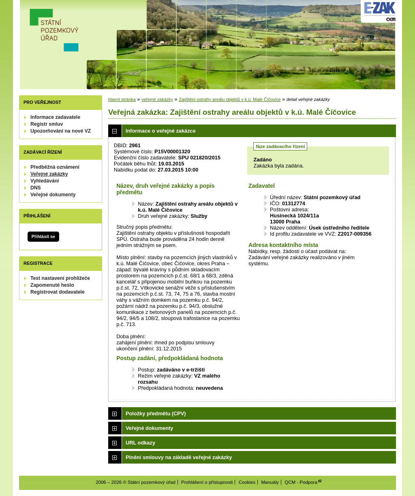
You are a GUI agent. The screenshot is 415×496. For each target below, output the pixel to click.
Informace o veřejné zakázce (161, 131)
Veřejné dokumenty (52, 195)
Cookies (247, 482)
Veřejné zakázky (49, 174)
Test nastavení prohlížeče (60, 278)
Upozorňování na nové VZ (60, 131)
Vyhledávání (44, 181)
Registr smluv (46, 124)
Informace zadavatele (55, 117)
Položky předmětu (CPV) (156, 413)
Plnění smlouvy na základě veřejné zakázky (179, 457)
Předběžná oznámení (54, 167)
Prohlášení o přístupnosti (207, 482)
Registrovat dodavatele (57, 292)
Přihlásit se (43, 236)
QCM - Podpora (301, 482)
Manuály (270, 482)
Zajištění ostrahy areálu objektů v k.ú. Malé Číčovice (229, 99)
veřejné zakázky (157, 99)
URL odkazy (140, 443)
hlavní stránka (122, 99)
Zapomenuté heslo (52, 285)
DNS (35, 188)
